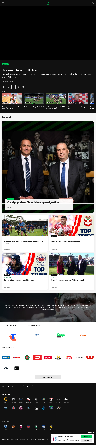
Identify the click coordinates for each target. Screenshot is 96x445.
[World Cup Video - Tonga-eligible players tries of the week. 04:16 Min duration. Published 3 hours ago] (71, 233)
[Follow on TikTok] (18, 386)
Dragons (5, 64)
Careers (22, 439)
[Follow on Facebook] (23, 386)
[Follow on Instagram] (32, 386)
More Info (86, 440)
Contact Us (33, 439)
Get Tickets (87, 436)
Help (27, 439)
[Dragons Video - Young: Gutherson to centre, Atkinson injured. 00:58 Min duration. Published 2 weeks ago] (71, 271)
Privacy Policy (14, 439)
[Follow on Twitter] (27, 386)
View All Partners (48, 377)
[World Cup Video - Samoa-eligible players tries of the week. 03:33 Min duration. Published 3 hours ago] (25, 271)
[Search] (93, 3)
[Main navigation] (3, 3)
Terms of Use (5, 439)
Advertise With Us (43, 439)
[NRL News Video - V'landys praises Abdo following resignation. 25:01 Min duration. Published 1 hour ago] (48, 167)
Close (91, 432)
